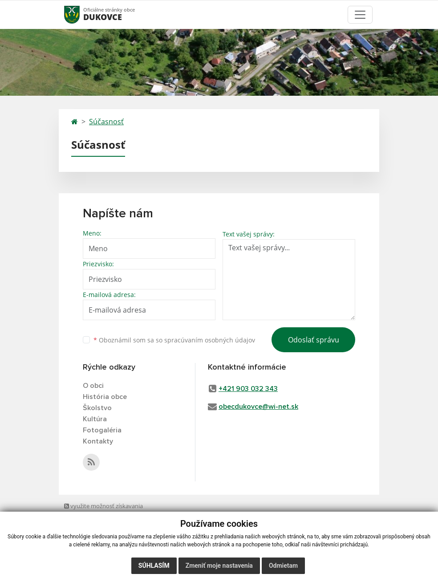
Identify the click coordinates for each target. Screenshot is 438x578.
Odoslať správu (313, 340)
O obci (93, 385)
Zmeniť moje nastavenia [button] (219, 565)
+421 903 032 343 (248, 388)
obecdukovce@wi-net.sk (258, 406)
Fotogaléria (102, 430)
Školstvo (97, 407)
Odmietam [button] (283, 565)
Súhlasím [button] (154, 565)
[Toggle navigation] (360, 15)
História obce (105, 396)
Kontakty (98, 441)
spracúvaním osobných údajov (209, 340)
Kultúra (95, 419)
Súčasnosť (106, 121)
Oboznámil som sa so (174, 340)
